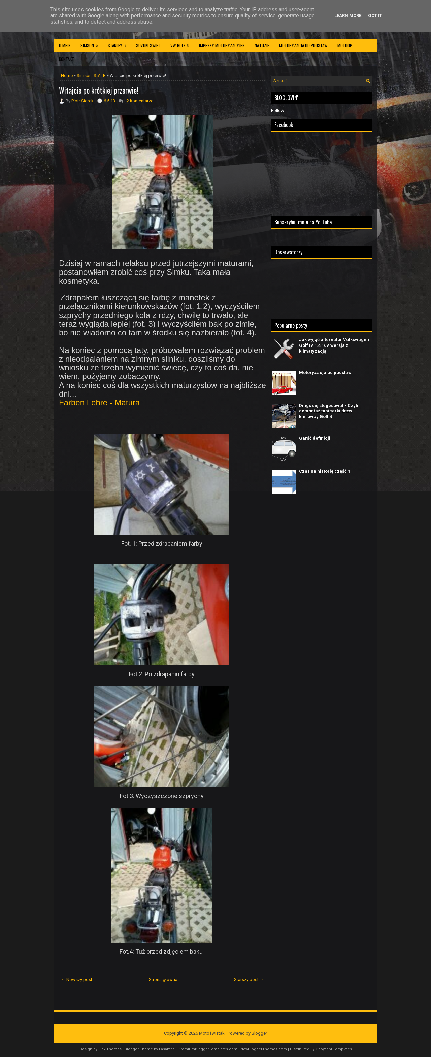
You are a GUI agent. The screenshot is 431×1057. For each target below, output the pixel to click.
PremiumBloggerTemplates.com (207, 1049)
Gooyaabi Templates (334, 1049)
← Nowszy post (76, 979)
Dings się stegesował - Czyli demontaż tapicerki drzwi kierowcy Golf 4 (328, 411)
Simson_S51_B (91, 75)
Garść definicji (314, 438)
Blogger (259, 1033)
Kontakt (66, 59)
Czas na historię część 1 (324, 471)
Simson (91, 44)
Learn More (347, 15)
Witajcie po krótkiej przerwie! (98, 90)
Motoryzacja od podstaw (303, 45)
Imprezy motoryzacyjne (221, 45)
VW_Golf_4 (179, 45)
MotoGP (344, 45)
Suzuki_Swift (148, 45)
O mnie (64, 45)
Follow (277, 110)
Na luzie (262, 45)
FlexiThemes (110, 1049)
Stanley (119, 44)
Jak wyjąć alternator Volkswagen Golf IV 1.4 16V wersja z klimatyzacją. (334, 345)
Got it (375, 15)
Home (67, 75)
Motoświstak (212, 1033)
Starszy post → (249, 979)
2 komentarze (140, 100)
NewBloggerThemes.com (263, 1049)
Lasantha (167, 1049)
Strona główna (163, 979)
